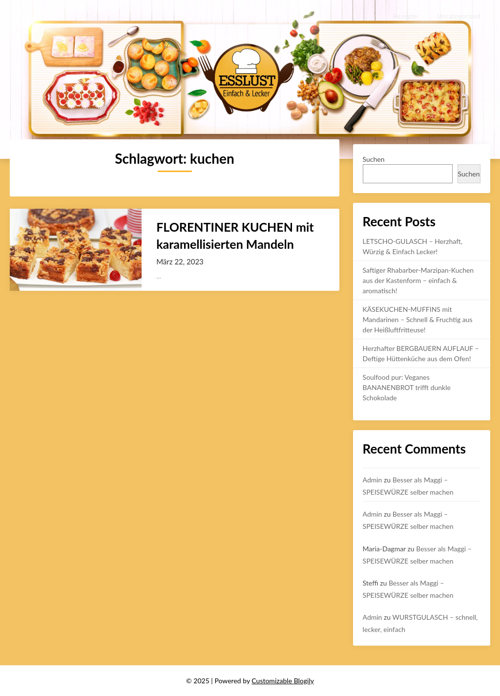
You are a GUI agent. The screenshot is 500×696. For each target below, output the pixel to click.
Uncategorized (458, 16)
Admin (372, 480)
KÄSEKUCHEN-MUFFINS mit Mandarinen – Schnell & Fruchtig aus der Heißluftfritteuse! (418, 319)
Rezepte (405, 16)
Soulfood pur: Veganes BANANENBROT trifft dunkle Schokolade (407, 387)
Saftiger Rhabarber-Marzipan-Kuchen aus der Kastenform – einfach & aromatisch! (418, 280)
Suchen (374, 159)
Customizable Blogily (282, 680)
